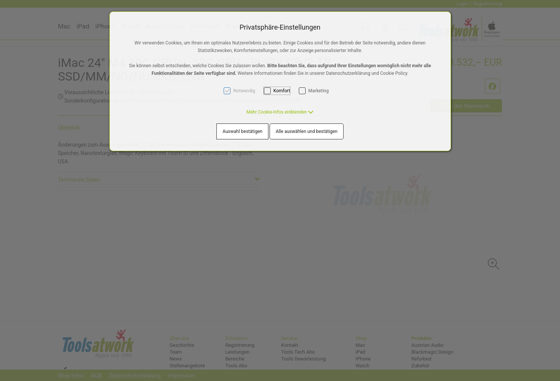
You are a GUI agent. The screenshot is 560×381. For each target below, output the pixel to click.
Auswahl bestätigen (242, 131)
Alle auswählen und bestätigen (307, 131)
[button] (280, 112)
